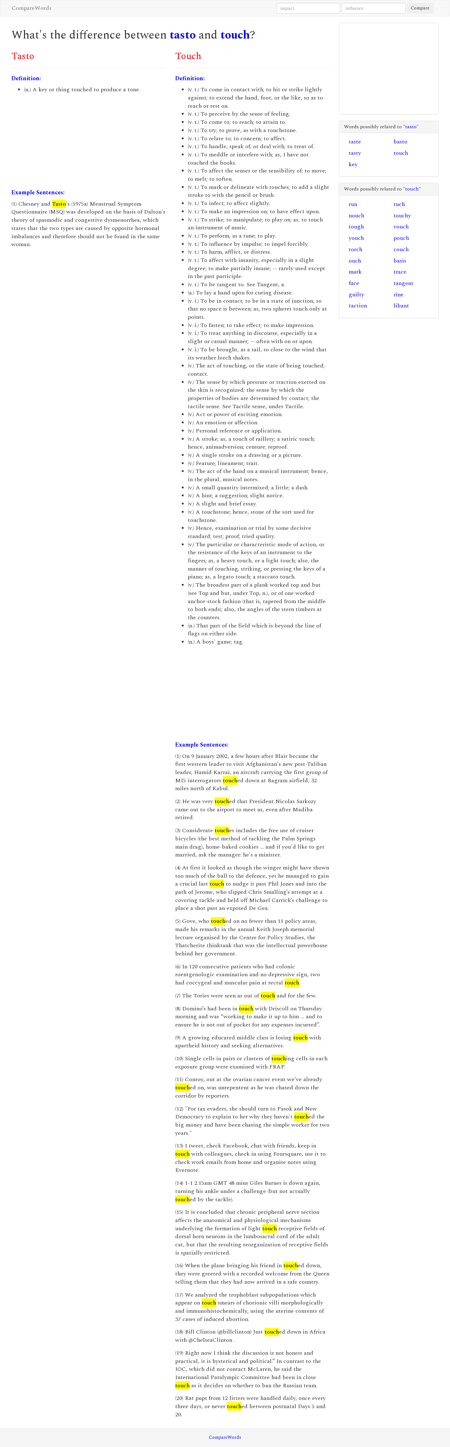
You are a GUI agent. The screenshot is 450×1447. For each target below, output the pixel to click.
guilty (356, 294)
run (353, 204)
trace (400, 272)
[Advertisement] (88, 141)
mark (355, 272)
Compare (420, 8)
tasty (355, 153)
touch (235, 35)
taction (358, 305)
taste (355, 141)
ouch (355, 261)
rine (399, 294)
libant (401, 305)
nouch (356, 215)
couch (401, 249)
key (353, 164)
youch (356, 238)
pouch (401, 238)
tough (356, 226)
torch (355, 249)
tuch (399, 204)
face (354, 283)
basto (400, 141)
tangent (403, 283)
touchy (402, 215)
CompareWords (31, 8)
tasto (182, 35)
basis (400, 261)
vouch (401, 226)
